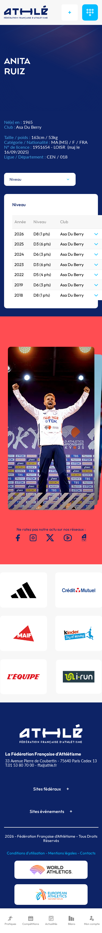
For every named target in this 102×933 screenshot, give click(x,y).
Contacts (87, 853)
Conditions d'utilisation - (27, 853)
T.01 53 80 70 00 (19, 765)
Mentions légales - (64, 853)
